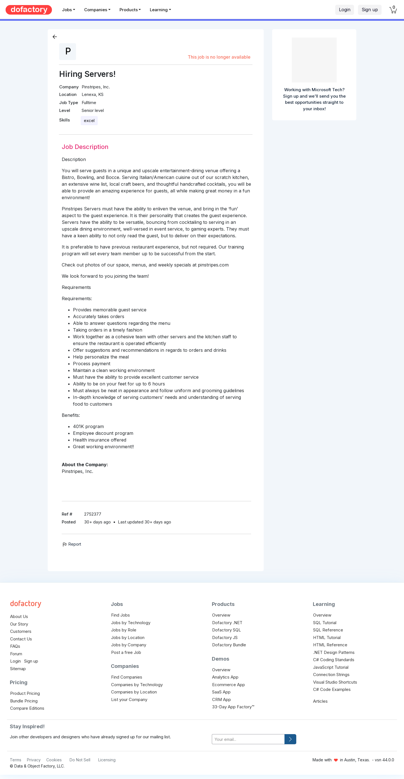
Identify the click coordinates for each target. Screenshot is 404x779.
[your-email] (248, 739)
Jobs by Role (123, 630)
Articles (320, 701)
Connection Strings (331, 674)
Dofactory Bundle (229, 644)
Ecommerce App (228, 684)
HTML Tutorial (327, 637)
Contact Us (21, 639)
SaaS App (221, 692)
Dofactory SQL (226, 630)
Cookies (54, 759)
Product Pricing (25, 693)
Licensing (107, 759)
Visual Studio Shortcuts (335, 682)
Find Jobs (120, 615)
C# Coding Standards (333, 659)
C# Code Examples (332, 689)
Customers (20, 631)
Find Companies (126, 677)
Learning (159, 9)
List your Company (129, 699)
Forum (16, 653)
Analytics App (225, 677)
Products (129, 9)
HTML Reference (330, 644)
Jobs (67, 9)
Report (71, 544)
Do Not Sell (80, 759)
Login (344, 9)
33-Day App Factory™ (233, 706)
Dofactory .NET (227, 622)
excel (89, 120)
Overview (221, 615)
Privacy (34, 759)
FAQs (15, 646)
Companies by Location (134, 692)
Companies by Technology (137, 684)
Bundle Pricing (24, 701)
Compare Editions (27, 708)
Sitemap (18, 668)
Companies (95, 9)
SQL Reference (328, 630)
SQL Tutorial (324, 622)
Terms (15, 759)
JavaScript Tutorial (330, 667)
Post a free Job (126, 652)
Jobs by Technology (130, 622)
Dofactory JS (225, 637)
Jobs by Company (128, 644)
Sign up (370, 9)
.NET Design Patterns (334, 652)
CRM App (221, 699)
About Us (19, 616)
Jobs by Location (127, 637)
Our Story (19, 624)
